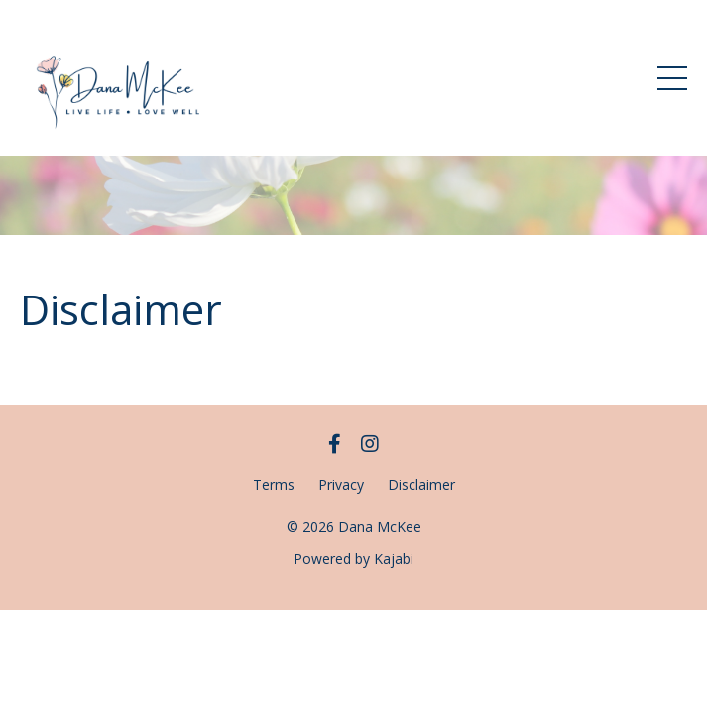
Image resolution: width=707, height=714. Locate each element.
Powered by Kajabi (353, 558)
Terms (274, 484)
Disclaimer (421, 484)
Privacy (341, 484)
